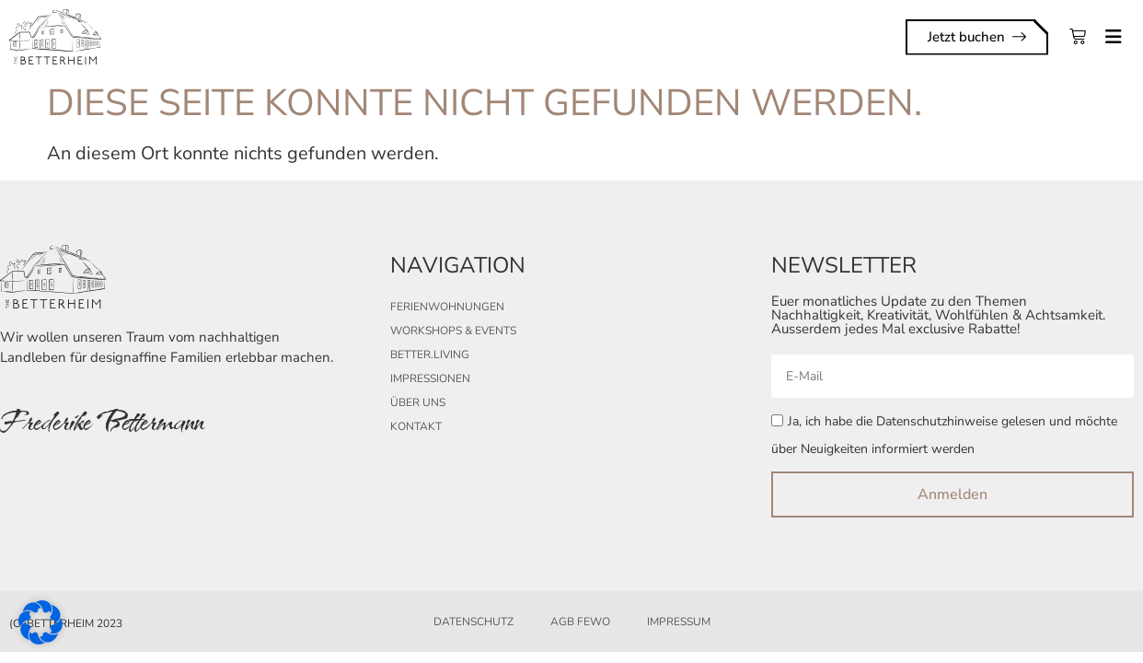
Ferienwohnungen (447, 306)
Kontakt (416, 426)
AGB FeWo (580, 621)
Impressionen (430, 378)
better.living (429, 354)
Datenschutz (473, 621)
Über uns (417, 402)
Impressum (678, 621)
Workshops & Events (453, 330)
